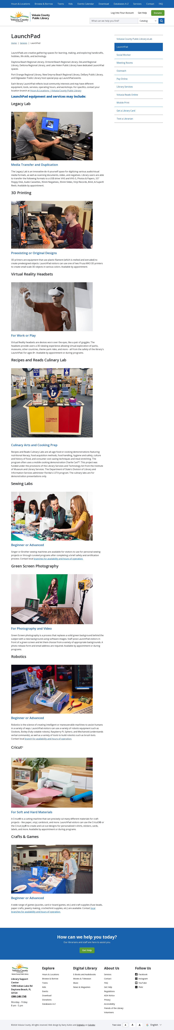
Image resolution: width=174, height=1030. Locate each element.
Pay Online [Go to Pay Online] (122, 78)
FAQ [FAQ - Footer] (106, 983)
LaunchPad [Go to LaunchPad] (122, 46)
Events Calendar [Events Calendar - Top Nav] (85, 3)
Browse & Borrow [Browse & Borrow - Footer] (50, 978)
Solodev (91, 1025)
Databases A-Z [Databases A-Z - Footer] (49, 1004)
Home (14, 43)
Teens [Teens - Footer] (45, 983)
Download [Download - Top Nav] (104, 3)
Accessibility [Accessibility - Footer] (109, 1004)
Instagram (141, 978)
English (154, 1024)
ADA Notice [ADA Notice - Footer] (109, 995)
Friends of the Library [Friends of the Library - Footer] (113, 1008)
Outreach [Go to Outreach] (121, 70)
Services (23, 43)
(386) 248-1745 (18, 996)
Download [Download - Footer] (46, 995)
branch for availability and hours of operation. (48, 738)
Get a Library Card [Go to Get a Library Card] (126, 110)
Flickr (139, 987)
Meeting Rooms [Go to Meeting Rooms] (125, 62)
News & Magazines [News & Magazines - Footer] (81, 987)
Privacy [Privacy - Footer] (107, 999)
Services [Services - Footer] (107, 974)
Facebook (141, 974)
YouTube (141, 983)
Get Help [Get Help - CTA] (87, 950)
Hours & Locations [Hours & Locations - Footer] (50, 974)
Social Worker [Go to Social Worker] (124, 54)
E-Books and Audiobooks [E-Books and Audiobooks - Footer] (84, 974)
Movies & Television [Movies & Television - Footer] (82, 978)
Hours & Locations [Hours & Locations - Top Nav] (20, 3)
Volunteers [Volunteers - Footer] (109, 1012)
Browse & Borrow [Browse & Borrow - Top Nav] (44, 3)
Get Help (142, 12)
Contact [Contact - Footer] (107, 978)
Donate (158, 12)
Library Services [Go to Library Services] (125, 86)
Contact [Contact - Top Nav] (150, 3)
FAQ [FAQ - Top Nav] (161, 3)
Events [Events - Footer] (45, 991)
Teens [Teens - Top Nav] (61, 3)
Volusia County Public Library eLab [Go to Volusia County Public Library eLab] (134, 38)
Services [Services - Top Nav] (137, 3)
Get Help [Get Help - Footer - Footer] (108, 987)
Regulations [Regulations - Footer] (109, 991)
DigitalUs (81, 1025)
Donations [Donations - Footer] (47, 999)
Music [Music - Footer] (75, 983)
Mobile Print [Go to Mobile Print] (123, 102)
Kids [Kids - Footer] (44, 987)
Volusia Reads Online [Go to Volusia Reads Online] (127, 94)
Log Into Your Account (122, 12)
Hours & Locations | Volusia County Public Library (55, 90)
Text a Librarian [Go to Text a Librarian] (125, 118)
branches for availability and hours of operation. (58, 558)
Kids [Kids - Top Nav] (71, 3)
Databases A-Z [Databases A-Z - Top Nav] (121, 3)
